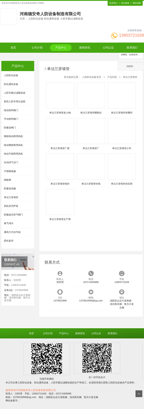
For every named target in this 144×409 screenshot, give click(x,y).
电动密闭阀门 (11, 110)
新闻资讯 (84, 47)
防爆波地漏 (10, 188)
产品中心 (60, 47)
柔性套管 (8, 240)
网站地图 (137, 3)
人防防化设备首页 (91, 77)
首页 (13, 47)
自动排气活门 (11, 162)
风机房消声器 (11, 206)
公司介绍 (37, 47)
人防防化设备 (11, 75)
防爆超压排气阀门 (13, 214)
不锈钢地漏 (10, 171)
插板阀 (7, 179)
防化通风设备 (11, 84)
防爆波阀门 (10, 127)
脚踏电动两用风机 (13, 136)
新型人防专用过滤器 (14, 101)
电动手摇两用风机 (13, 153)
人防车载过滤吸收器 (14, 92)
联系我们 (113, 3)
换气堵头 (8, 223)
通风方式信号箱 (12, 232)
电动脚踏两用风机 (13, 145)
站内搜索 (125, 3)
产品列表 (112, 77)
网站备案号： (13, 400)
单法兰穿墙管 (11, 197)
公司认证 (108, 47)
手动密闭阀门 (11, 119)
